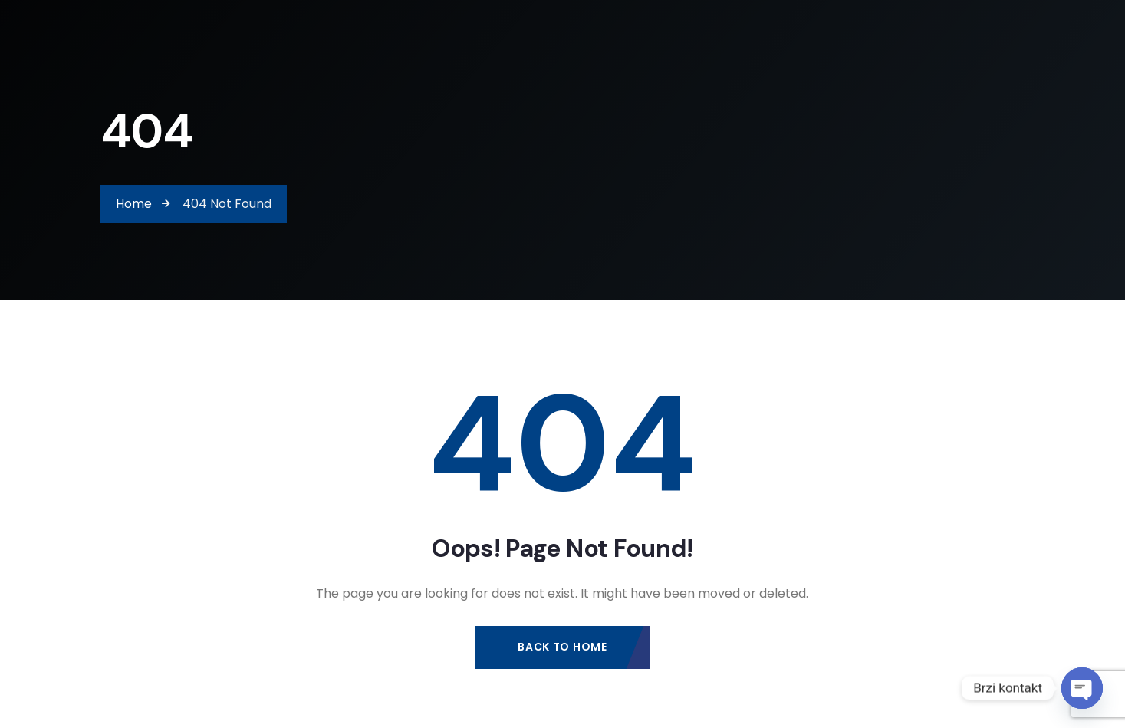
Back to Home (562, 647)
